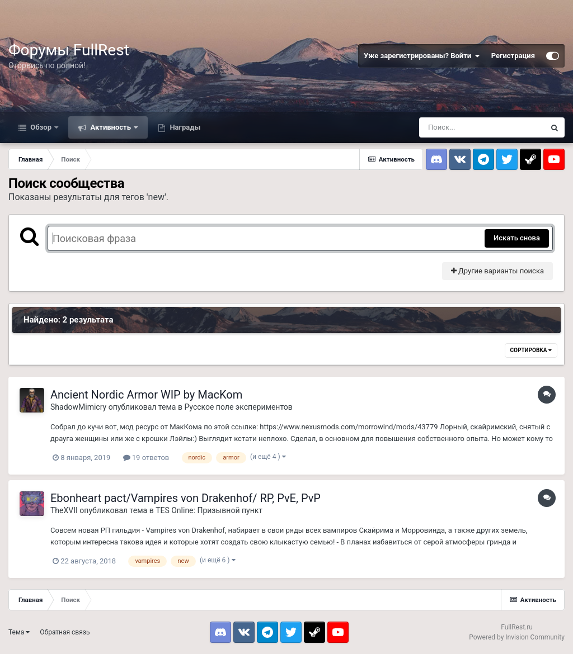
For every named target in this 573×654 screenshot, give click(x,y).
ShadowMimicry (78, 406)
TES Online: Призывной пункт (209, 510)
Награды (184, 127)
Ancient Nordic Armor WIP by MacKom (146, 394)
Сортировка (531, 350)
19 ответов (146, 457)
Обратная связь (65, 632)
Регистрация (513, 55)
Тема (19, 632)
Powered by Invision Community (517, 637)
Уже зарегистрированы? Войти (422, 56)
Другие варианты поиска (497, 271)
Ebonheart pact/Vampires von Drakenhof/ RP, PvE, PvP (185, 498)
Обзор (41, 127)
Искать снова (517, 238)
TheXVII (64, 510)
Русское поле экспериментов (238, 406)
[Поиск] (481, 127)
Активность (110, 127)
